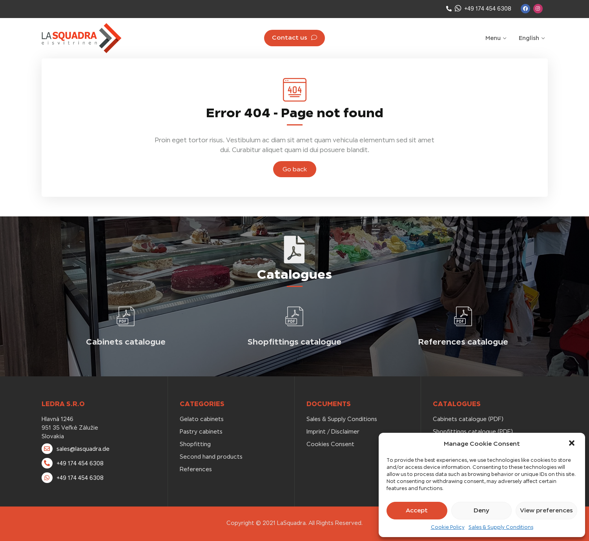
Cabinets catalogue (126, 341)
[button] (572, 443)
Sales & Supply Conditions (501, 527)
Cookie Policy (448, 527)
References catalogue (463, 341)
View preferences (546, 510)
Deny (481, 510)
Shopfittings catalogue (294, 341)
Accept (417, 510)
